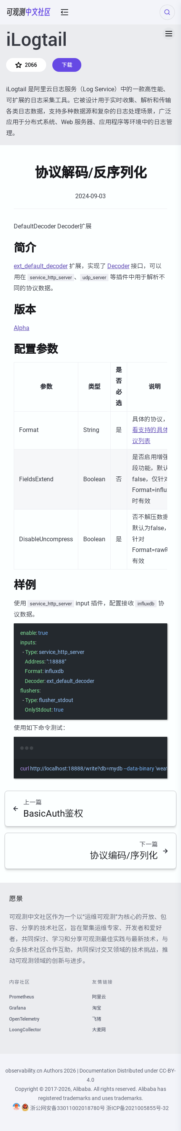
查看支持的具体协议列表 (153, 430)
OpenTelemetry (24, 1019)
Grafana (17, 1008)
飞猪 (96, 1019)
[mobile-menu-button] (64, 12)
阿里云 (99, 997)
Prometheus (21, 997)
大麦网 (99, 1029)
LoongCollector (25, 1029)
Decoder (118, 266)
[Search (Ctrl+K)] (167, 12)
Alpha (21, 328)
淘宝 (96, 1008)
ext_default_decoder (41, 266)
